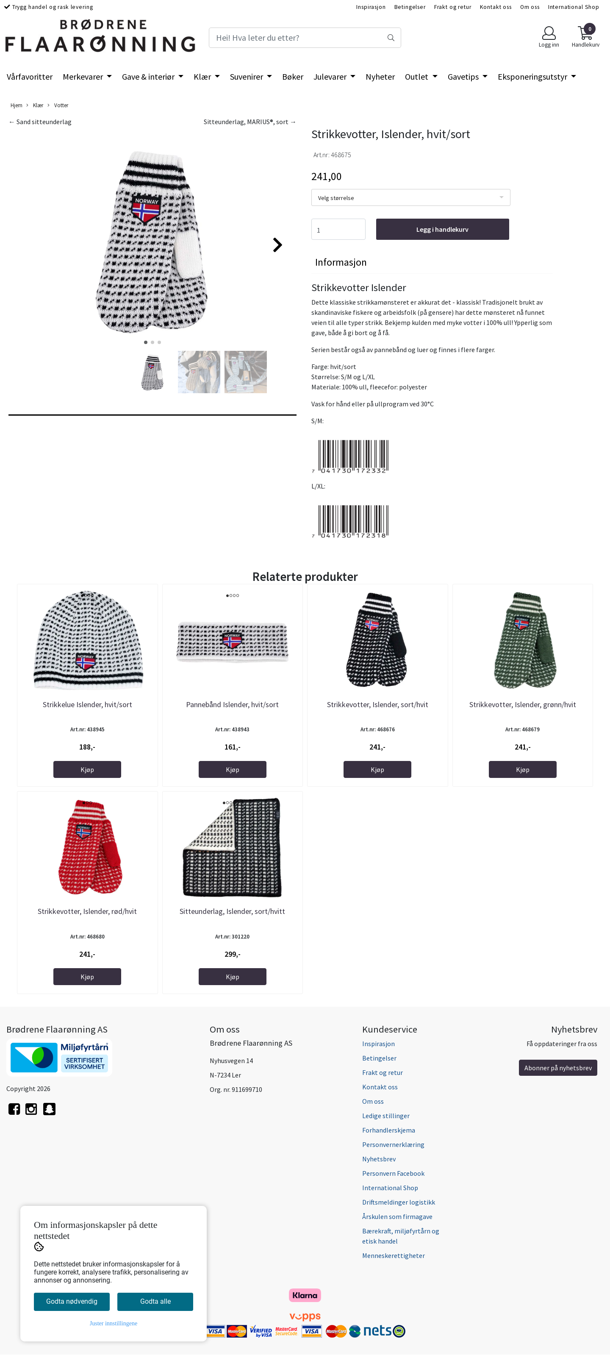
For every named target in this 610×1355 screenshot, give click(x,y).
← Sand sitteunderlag (40, 121)
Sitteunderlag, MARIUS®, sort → (250, 121)
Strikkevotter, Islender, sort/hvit (377, 704)
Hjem (16, 105)
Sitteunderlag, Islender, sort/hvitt (232, 911)
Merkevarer (84, 76)
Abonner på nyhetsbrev (558, 1067)
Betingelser (410, 7)
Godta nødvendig (71, 1301)
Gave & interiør (149, 76)
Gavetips (464, 76)
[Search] (305, 38)
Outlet (417, 76)
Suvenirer (247, 76)
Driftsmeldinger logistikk (398, 1202)
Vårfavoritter (30, 76)
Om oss (530, 7)
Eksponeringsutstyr (533, 76)
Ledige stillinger (386, 1115)
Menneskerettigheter (393, 1255)
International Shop (573, 7)
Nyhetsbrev (379, 1159)
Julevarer (330, 76)
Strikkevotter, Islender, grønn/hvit (522, 704)
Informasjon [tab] (341, 262)
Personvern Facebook (393, 1173)
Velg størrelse (336, 198)
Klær (203, 76)
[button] (145, 342)
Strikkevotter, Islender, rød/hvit (87, 911)
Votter (57, 105)
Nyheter (380, 76)
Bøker (292, 76)
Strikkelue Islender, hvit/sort (87, 704)
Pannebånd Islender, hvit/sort (232, 704)
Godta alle (155, 1301)
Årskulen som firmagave (397, 1216)
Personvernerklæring (393, 1144)
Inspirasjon (370, 7)
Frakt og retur (452, 7)
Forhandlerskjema (388, 1130)
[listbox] (410, 197)
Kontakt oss (496, 7)
